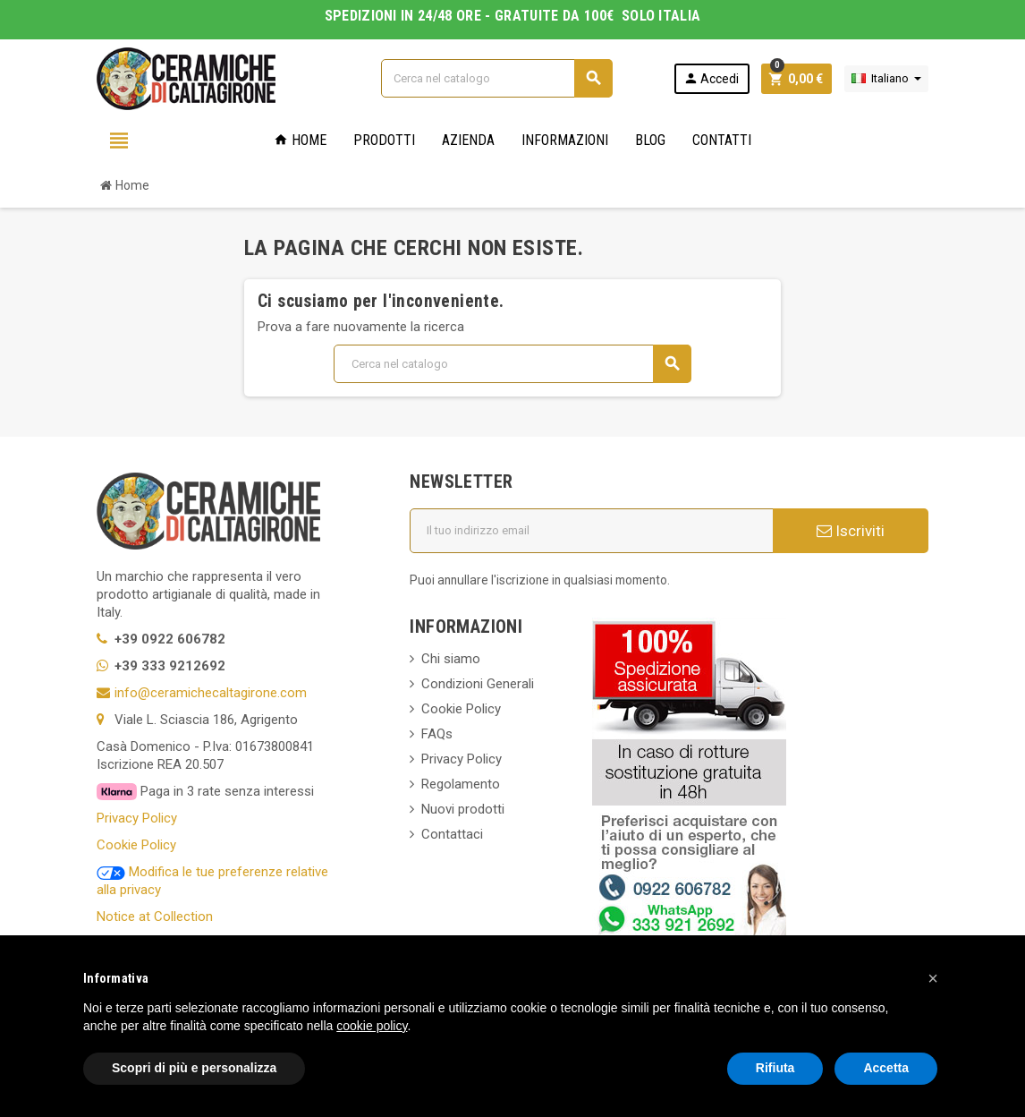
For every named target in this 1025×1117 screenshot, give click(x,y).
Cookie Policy (136, 845)
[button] (933, 978)
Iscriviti (851, 531)
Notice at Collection (155, 916)
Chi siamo (450, 659)
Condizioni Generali (477, 684)
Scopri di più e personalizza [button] (194, 1068)
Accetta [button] (886, 1068)
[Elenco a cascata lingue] (886, 78)
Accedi (711, 78)
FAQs (437, 734)
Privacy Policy (137, 818)
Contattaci (452, 834)
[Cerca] (496, 78)
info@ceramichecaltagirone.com (210, 693)
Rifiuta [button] (775, 1068)
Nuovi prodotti (462, 809)
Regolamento (460, 784)
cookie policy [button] (371, 1026)
